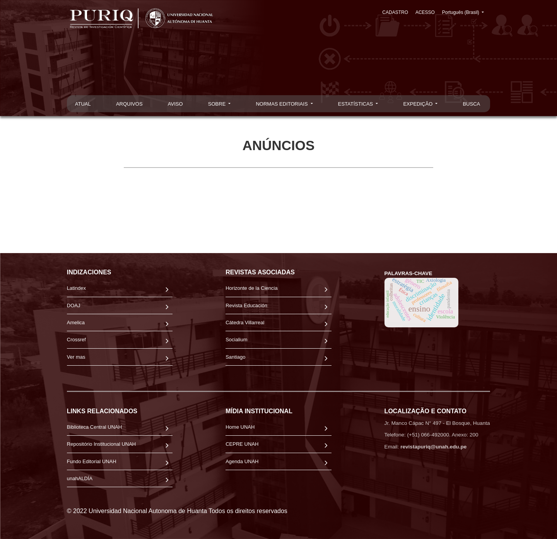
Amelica (76, 322)
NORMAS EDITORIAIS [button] (282, 104)
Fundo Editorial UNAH (91, 461)
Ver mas (76, 357)
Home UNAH (240, 427)
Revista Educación (246, 305)
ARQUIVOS (129, 104)
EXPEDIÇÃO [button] (418, 104)
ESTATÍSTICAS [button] (356, 104)
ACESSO (426, 12)
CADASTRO (397, 12)
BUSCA (471, 104)
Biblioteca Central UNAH (94, 427)
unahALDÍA (80, 478)
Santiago (235, 357)
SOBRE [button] (217, 104)
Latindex (76, 288)
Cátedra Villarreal (245, 322)
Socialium (236, 339)
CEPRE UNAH (242, 444)
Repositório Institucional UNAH (101, 444)
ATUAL (83, 104)
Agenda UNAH (242, 461)
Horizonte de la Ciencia (251, 288)
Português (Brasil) (466, 11)
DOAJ (73, 305)
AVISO (175, 104)
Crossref (76, 339)
